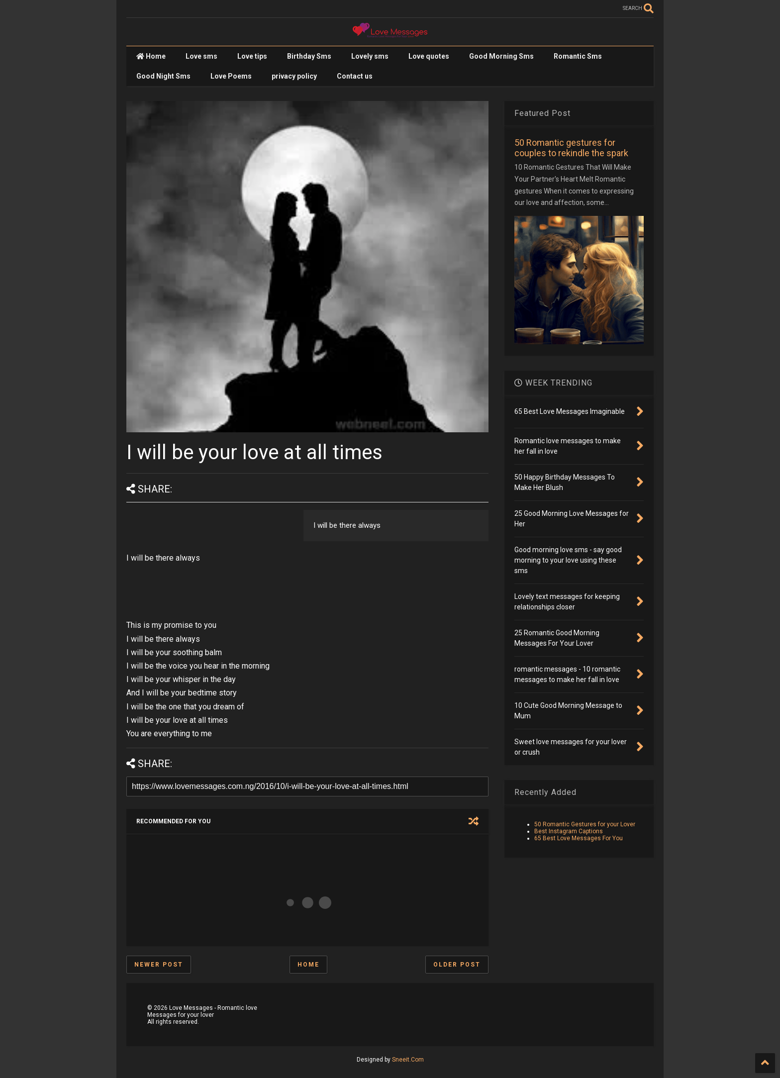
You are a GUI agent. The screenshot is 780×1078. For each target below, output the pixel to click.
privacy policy (294, 76)
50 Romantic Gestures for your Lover (584, 824)
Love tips (252, 56)
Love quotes (428, 56)
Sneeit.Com (408, 1059)
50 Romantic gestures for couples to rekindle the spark (571, 147)
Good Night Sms (163, 76)
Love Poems (231, 76)
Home (151, 56)
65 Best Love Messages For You (578, 838)
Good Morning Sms (501, 56)
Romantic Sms (578, 56)
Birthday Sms (309, 56)
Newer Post (158, 964)
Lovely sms (370, 56)
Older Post (457, 964)
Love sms (201, 56)
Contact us (355, 76)
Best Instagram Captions (568, 831)
